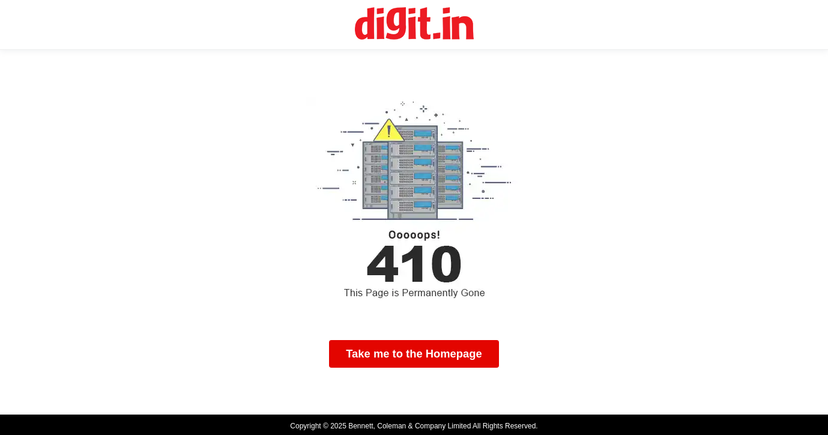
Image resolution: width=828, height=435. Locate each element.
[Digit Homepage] (414, 24)
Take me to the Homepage (414, 353)
